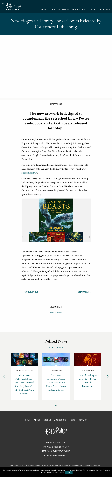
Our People (78, 10)
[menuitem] (42, 9)
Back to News (56, 313)
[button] (108, 376)
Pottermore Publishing (12, 7)
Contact (105, 10)
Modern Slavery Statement (56, 451)
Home (28, 420)
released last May (29, 172)
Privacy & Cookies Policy (56, 447)
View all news (55, 347)
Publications (59, 10)
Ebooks (47, 420)
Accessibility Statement (56, 455)
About (44, 10)
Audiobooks (60, 420)
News (94, 10)
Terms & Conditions (56, 443)
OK (69, 472)
